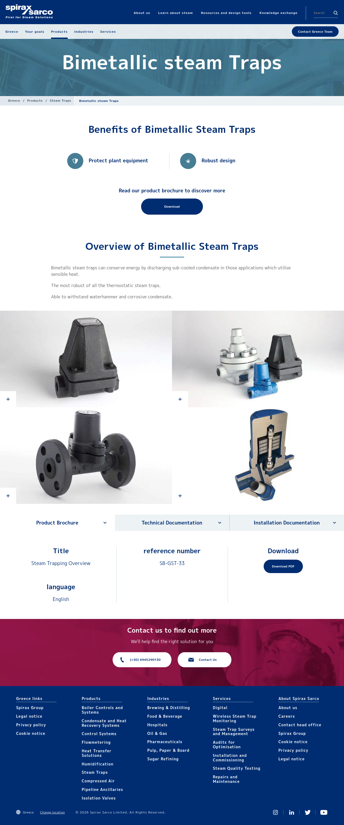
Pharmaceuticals (164, 741)
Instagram (275, 812)
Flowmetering (96, 742)
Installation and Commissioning (230, 757)
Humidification (97, 764)
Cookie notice (30, 733)
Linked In (292, 812)
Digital (220, 707)
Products (34, 100)
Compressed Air (98, 780)
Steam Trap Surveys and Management (234, 731)
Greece (14, 100)
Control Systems (99, 733)
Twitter (308, 812)
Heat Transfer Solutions (97, 753)
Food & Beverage (164, 716)
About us (287, 707)
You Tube (324, 812)
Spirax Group (30, 707)
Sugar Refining (163, 758)
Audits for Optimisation (227, 744)
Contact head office (299, 724)
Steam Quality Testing (236, 768)
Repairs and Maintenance (226, 779)
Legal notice (29, 716)
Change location (52, 812)
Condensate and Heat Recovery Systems (104, 723)
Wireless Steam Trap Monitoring (234, 718)
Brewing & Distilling (168, 707)
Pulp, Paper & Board (168, 750)
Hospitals (157, 724)
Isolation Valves (99, 798)
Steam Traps (60, 100)
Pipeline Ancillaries (102, 789)
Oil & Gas (157, 733)
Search (336, 13)
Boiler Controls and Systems (102, 710)
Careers (286, 716)
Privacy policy (31, 724)
